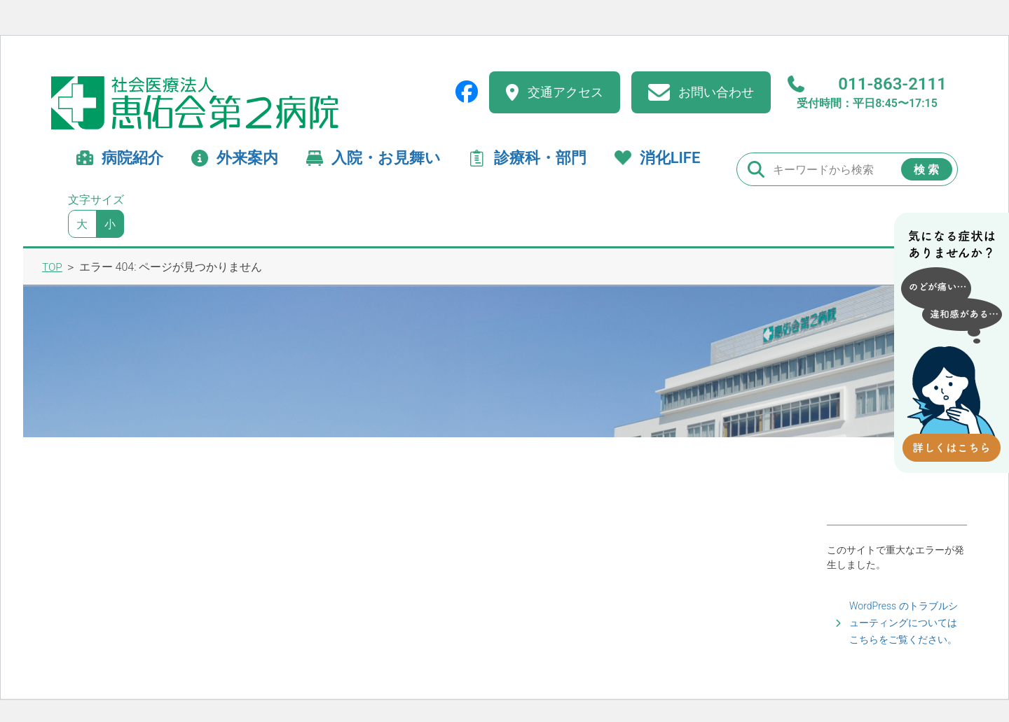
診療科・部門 (540, 158)
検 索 (926, 169)
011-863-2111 (867, 92)
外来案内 (247, 158)
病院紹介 (132, 158)
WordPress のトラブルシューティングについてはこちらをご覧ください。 (903, 622)
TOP (52, 267)
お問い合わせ (716, 92)
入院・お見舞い (386, 158)
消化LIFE (670, 158)
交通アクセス (565, 92)
